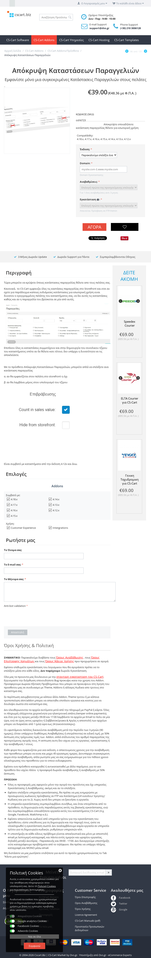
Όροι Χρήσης (83, 909)
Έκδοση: (85, 149)
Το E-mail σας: (12, 564)
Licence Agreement (86, 915)
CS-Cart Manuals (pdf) (87, 920)
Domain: (85, 163)
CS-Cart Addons (44, 40)
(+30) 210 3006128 (130, 28)
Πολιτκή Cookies (47, 886)
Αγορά (94, 227)
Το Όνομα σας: (13, 550)
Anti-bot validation (15, 606)
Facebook (120, 897)
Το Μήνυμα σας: (14, 579)
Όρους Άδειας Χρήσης (59, 661)
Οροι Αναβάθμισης (86, 903)
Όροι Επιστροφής (85, 897)
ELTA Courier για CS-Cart (129, 400)
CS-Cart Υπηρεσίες (71, 40)
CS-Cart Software (17, 40)
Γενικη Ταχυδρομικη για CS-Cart (130, 479)
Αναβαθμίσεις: (89, 181)
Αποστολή (17, 632)
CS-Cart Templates (126, 40)
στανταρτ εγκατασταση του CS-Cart (79, 677)
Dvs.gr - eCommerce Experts (115, 955)
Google (119, 909)
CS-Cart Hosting (99, 40)
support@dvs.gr (99, 28)
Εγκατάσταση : (90, 200)
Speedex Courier (129, 323)
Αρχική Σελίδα (12, 51)
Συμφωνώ (34, 946)
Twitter (119, 903)
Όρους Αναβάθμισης (69, 657)
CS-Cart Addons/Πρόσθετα (63, 51)
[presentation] (34, 616)
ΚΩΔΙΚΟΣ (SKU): (85, 114)
